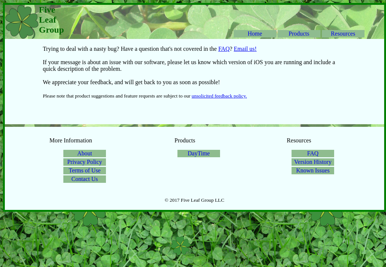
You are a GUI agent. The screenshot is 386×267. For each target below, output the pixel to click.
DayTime (199, 153)
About (84, 153)
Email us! (245, 49)
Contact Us (84, 179)
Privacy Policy (84, 162)
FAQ (224, 49)
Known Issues (312, 170)
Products (299, 33)
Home (254, 33)
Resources (343, 33)
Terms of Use (85, 170)
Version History (313, 162)
